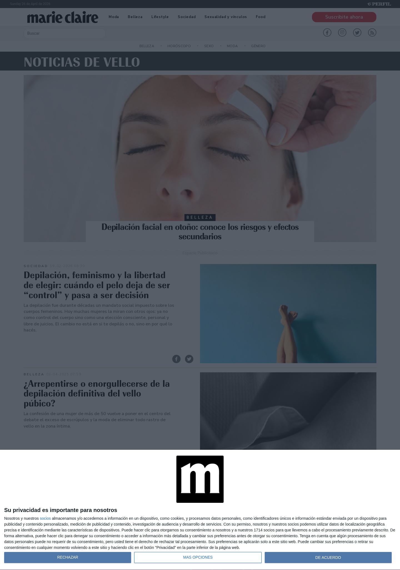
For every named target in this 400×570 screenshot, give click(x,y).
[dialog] (200, 510)
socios (45, 518)
